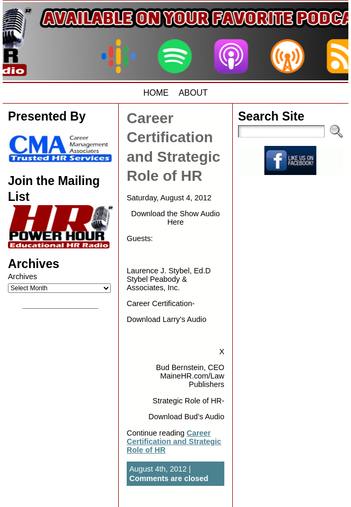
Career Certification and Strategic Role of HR (174, 441)
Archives (22, 276)
